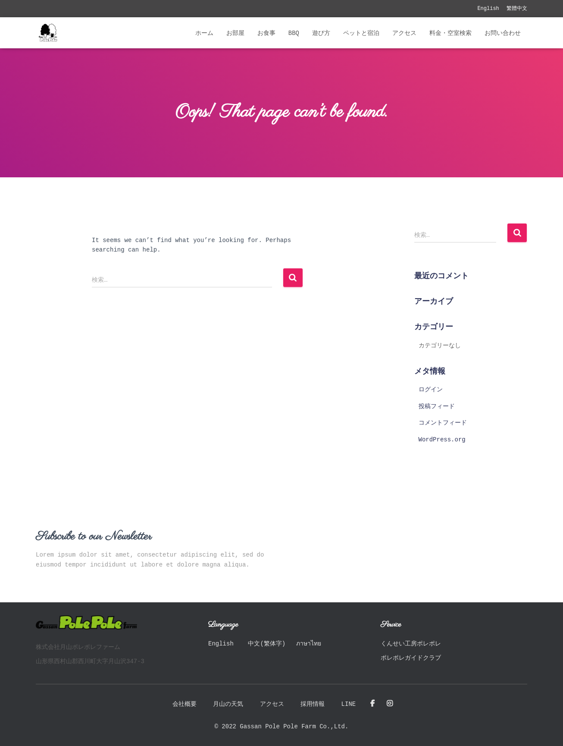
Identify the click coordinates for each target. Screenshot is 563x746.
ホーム (204, 33)
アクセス (404, 33)
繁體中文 (517, 9)
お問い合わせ (503, 33)
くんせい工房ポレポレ (411, 643)
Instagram (389, 704)
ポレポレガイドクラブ (411, 658)
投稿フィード (437, 406)
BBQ (293, 33)
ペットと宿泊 (361, 33)
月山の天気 (228, 704)
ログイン (431, 389)
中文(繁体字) (266, 643)
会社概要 (184, 704)
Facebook (372, 704)
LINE (348, 704)
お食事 (266, 33)
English (488, 9)
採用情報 (312, 704)
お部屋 (235, 33)
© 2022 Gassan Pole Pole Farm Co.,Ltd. (282, 726)
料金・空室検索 (450, 33)
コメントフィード (443, 422)
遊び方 (321, 33)
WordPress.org (442, 439)
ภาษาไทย (308, 643)
